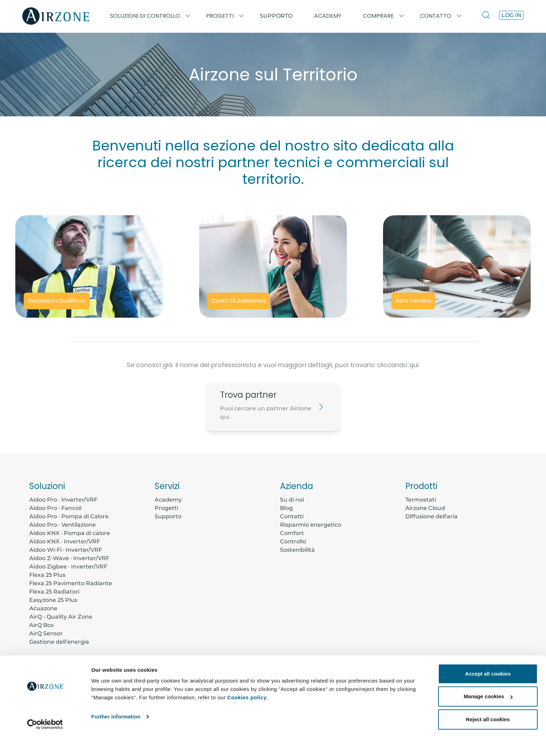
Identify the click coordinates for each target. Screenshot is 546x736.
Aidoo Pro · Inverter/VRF (63, 499)
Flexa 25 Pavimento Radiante (70, 583)
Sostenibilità (297, 550)
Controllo (293, 541)
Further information (115, 715)
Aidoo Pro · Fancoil (55, 508)
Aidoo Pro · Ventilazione (62, 524)
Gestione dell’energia (59, 641)
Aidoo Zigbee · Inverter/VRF (68, 566)
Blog (286, 508)
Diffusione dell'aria (431, 516)
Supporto (276, 16)
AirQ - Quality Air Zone (60, 616)
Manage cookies (488, 695)
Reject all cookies (488, 717)
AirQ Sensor (46, 633)
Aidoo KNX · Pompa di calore (69, 533)
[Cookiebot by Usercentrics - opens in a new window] (45, 722)
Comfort (292, 533)
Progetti (166, 508)
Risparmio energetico (310, 524)
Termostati (420, 499)
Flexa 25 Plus (47, 575)
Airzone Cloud (425, 508)
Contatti (292, 516)
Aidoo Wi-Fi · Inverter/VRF (65, 550)
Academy (168, 499)
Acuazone (43, 608)
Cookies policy (247, 695)
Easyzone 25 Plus (53, 600)
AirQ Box (41, 625)
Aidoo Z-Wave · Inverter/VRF (69, 558)
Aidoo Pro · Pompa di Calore (69, 516)
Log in (511, 15)
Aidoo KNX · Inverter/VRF (64, 541)
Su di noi (292, 499)
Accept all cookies (488, 672)
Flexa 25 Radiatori (54, 591)
